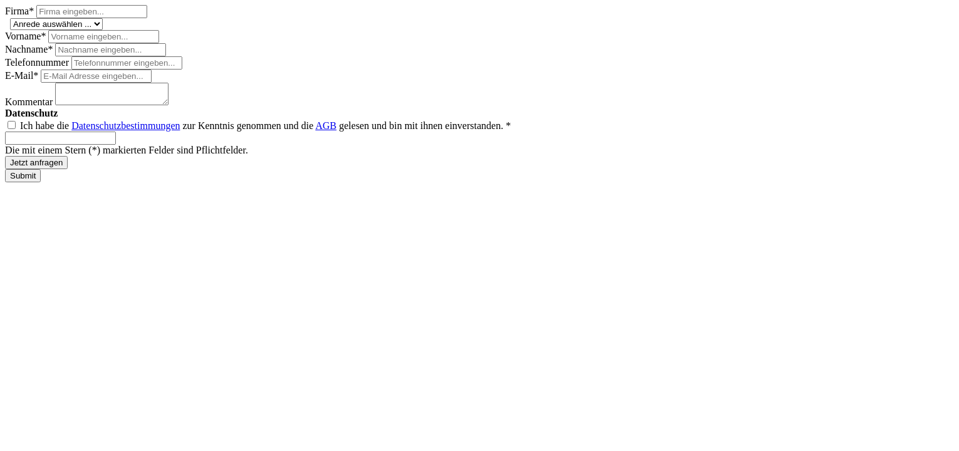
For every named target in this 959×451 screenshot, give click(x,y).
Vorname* (26, 36)
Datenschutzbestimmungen (125, 129)
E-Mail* (23, 75)
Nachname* (30, 49)
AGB (325, 129)
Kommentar (30, 105)
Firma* (20, 11)
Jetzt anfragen (36, 166)
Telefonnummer (38, 62)
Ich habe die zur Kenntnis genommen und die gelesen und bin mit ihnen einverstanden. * (265, 129)
